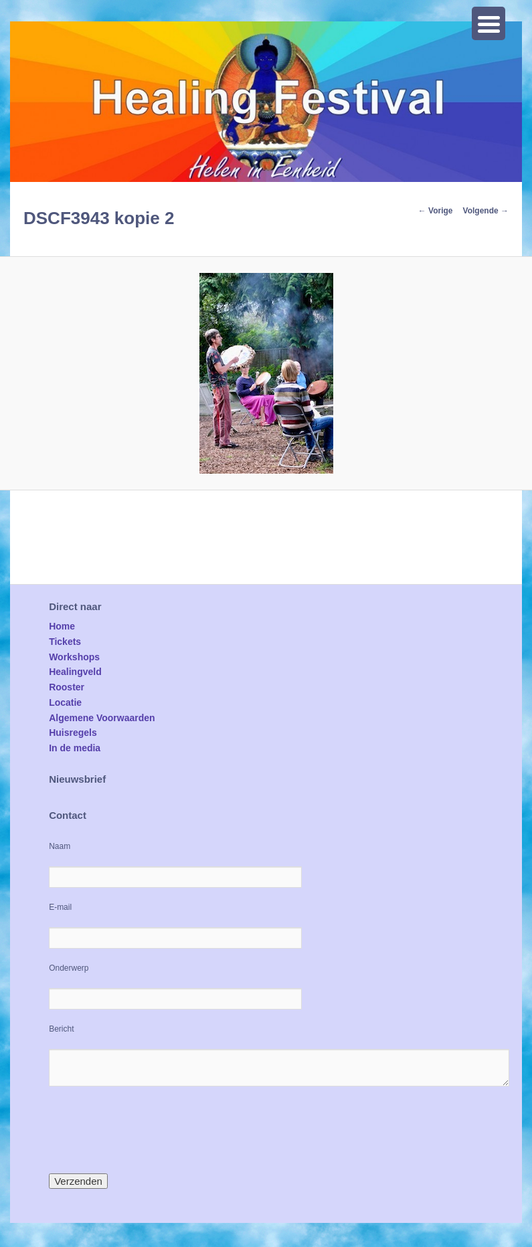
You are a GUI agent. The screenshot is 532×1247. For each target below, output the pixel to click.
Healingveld (75, 671)
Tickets (65, 641)
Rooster (66, 687)
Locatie (65, 702)
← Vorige (435, 210)
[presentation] (150, 1130)
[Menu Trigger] (488, 23)
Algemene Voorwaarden (102, 717)
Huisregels (73, 732)
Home (62, 626)
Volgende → (486, 210)
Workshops (74, 657)
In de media (74, 748)
